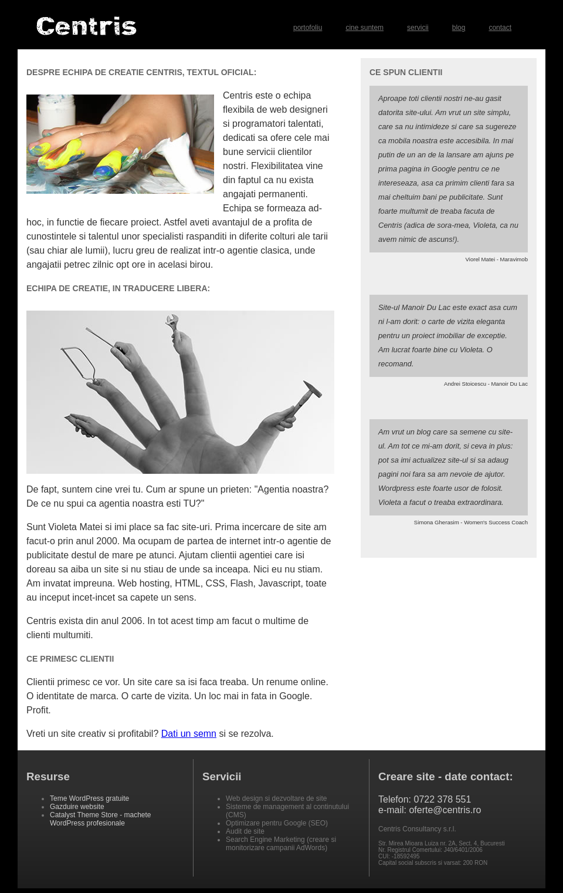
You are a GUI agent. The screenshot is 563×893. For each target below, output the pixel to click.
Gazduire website (77, 807)
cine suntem (364, 27)
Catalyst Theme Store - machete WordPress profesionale (100, 819)
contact (500, 27)
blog (459, 27)
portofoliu (307, 27)
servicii (418, 27)
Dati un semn (188, 734)
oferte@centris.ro (445, 810)
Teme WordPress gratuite (89, 798)
